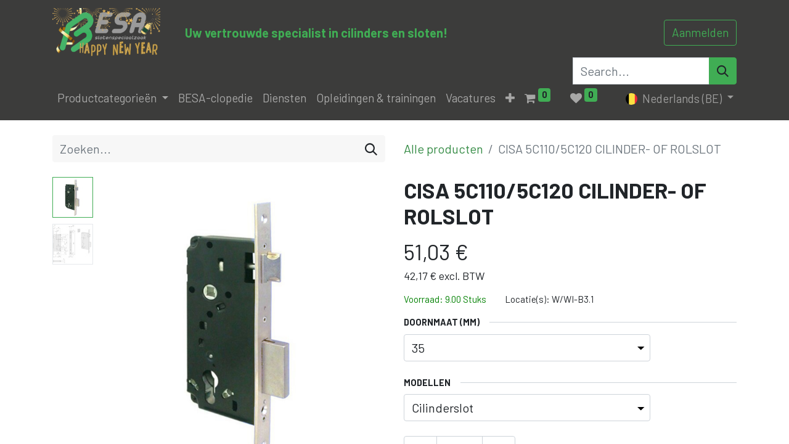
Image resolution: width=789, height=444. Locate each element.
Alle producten (443, 148)
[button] (510, 98)
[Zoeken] (371, 148)
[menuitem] (215, 98)
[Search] (723, 70)
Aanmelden (700, 32)
